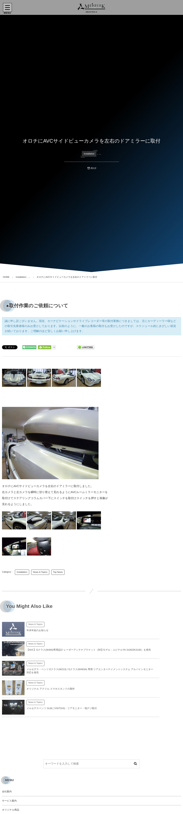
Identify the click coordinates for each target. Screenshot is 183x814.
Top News (58, 572)
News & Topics (40, 572)
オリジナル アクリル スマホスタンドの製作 (140, 656)
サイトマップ (9, 803)
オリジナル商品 (10, 776)
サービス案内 (9, 766)
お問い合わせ (9, 785)
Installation (89, 154)
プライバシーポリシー (14, 794)
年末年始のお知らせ (37, 633)
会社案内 (7, 757)
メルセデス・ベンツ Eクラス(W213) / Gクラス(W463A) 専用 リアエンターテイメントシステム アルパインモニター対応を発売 (57, 657)
